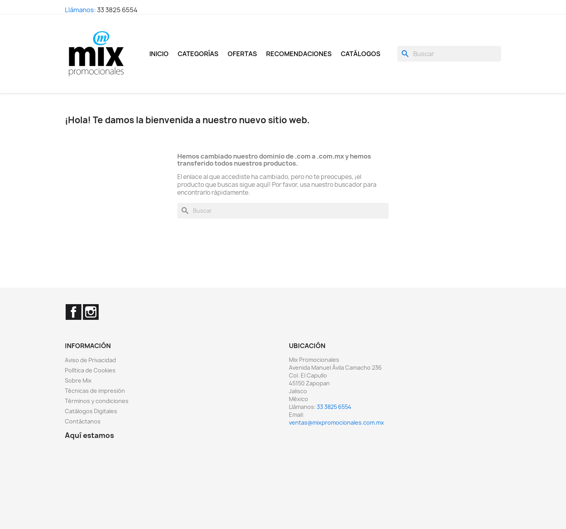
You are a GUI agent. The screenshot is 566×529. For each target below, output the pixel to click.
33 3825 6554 (117, 9)
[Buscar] (449, 54)
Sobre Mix (78, 380)
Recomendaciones (299, 53)
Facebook (73, 312)
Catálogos (360, 53)
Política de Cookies (90, 370)
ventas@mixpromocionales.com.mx (336, 422)
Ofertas (242, 53)
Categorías (198, 53)
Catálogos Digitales (91, 411)
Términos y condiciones (97, 401)
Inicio (159, 53)
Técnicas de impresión (95, 390)
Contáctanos (83, 421)
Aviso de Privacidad (90, 360)
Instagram (91, 312)
